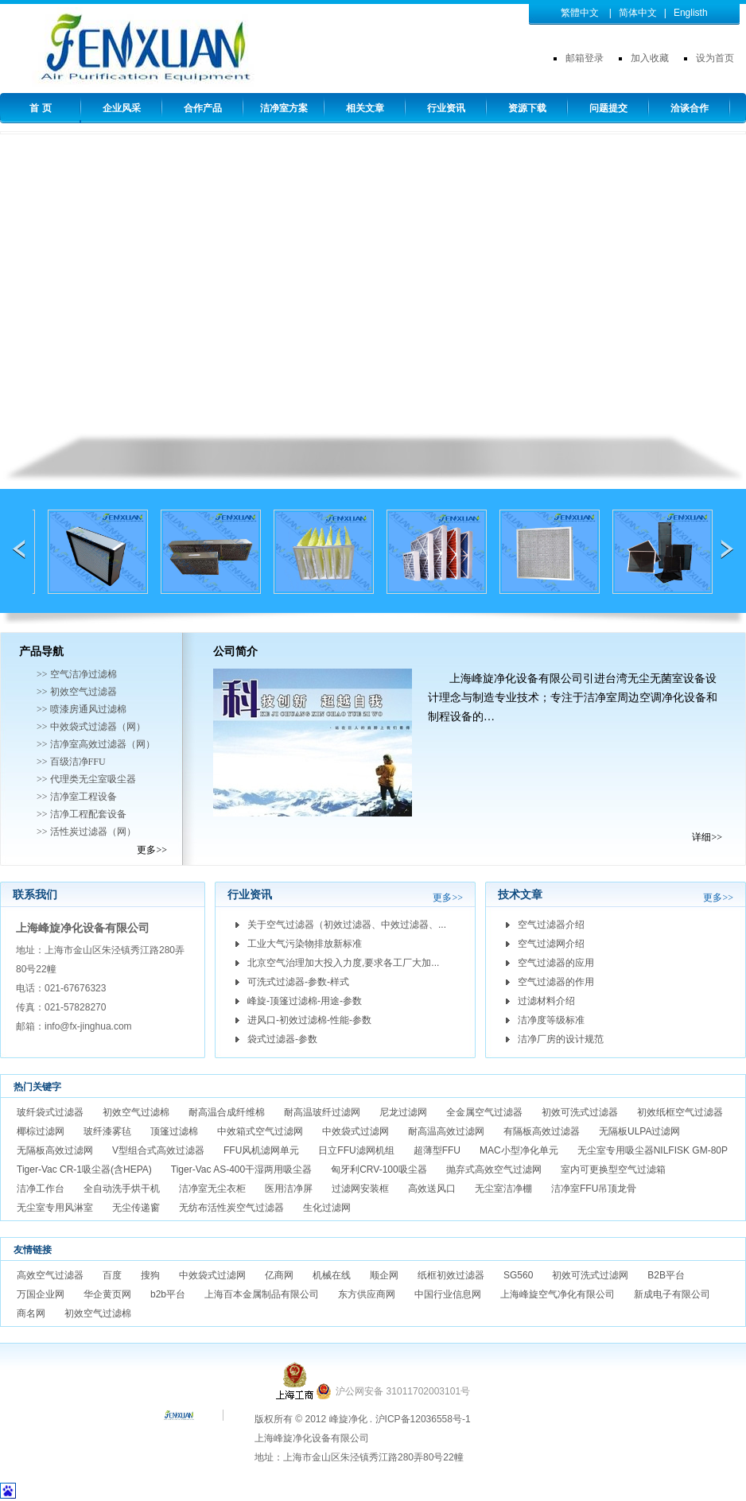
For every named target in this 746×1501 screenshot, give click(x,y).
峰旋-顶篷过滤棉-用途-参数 (304, 1000)
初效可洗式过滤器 (580, 1112)
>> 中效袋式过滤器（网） (91, 726)
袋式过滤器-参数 (282, 1039)
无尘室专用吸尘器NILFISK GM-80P (652, 1150)
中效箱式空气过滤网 (260, 1131)
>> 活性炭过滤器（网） (86, 831)
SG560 (518, 1275)
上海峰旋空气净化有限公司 (557, 1294)
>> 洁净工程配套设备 (81, 814)
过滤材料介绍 (546, 1000)
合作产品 (203, 108)
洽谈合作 (689, 108)
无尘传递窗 (136, 1207)
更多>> (152, 849)
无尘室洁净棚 (503, 1188)
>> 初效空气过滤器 (77, 691)
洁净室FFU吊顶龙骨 (593, 1188)
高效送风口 (432, 1188)
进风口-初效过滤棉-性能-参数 (309, 1020)
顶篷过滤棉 (174, 1131)
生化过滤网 (327, 1207)
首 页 (40, 108)
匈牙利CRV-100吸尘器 (378, 1169)
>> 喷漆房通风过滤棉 (81, 709)
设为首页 (715, 58)
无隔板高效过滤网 (55, 1150)
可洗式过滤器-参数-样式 (298, 981)
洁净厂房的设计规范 (561, 1039)
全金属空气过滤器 (484, 1112)
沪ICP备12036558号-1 (423, 1419)
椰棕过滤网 (40, 1131)
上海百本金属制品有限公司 (261, 1294)
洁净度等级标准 (551, 1020)
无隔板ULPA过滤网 (639, 1131)
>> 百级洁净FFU (71, 761)
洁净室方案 (284, 108)
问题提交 (608, 108)
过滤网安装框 (360, 1188)
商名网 (31, 1313)
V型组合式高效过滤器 (158, 1150)
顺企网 (384, 1275)
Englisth (691, 12)
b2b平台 (167, 1294)
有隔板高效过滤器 (541, 1131)
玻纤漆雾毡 (107, 1131)
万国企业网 (40, 1294)
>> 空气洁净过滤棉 (77, 674)
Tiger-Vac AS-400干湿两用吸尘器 (241, 1169)
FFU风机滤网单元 (261, 1150)
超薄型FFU (437, 1150)
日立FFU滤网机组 (356, 1150)
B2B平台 (666, 1275)
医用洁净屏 (289, 1188)
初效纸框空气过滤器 (680, 1112)
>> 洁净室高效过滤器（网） (96, 744)
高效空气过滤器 (50, 1275)
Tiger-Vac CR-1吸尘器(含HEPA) (84, 1169)
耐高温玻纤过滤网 (322, 1112)
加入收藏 (650, 58)
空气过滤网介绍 (551, 943)
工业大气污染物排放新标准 (304, 943)
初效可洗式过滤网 (590, 1275)
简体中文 (638, 12)
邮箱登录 (584, 58)
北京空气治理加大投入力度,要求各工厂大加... (343, 962)
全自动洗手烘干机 (122, 1188)
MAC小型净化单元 (519, 1150)
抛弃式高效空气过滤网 (494, 1169)
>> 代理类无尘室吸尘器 (86, 779)
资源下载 (527, 108)
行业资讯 (446, 108)
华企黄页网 (107, 1294)
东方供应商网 (366, 1294)
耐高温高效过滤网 (446, 1131)
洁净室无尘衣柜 (212, 1188)
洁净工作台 (40, 1188)
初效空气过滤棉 (136, 1112)
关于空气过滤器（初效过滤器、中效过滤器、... (346, 924)
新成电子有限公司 (672, 1294)
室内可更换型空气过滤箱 (613, 1169)
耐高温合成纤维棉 (226, 1112)
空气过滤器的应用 (556, 962)
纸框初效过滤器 (451, 1275)
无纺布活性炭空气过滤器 (231, 1207)
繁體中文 (580, 12)
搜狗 (150, 1275)
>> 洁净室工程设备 (77, 796)
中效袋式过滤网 (355, 1131)
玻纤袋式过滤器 (50, 1112)
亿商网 (279, 1275)
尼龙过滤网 (403, 1112)
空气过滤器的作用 (556, 981)
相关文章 (365, 108)
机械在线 (332, 1275)
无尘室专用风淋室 (55, 1207)
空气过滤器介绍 (551, 924)
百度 (112, 1275)
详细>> (707, 837)
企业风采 (122, 108)
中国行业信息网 (447, 1294)
